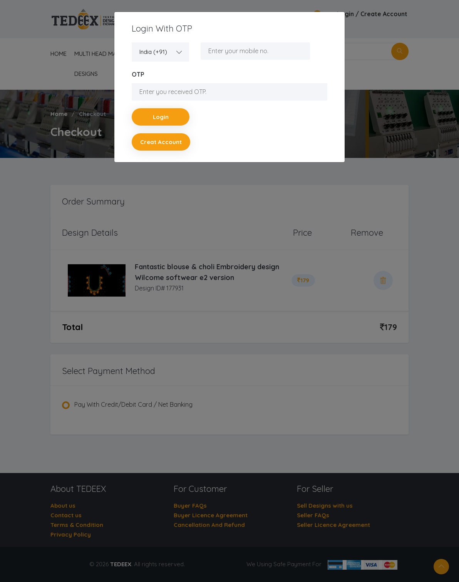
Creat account (161, 142)
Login (161, 117)
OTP (138, 74)
